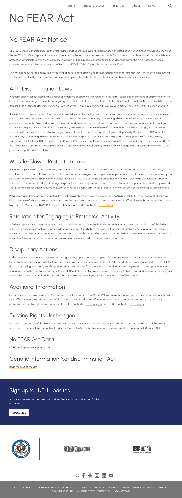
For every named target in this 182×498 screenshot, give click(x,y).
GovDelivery (111, 475)
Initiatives (118, 5)
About (136, 5)
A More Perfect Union (142, 449)
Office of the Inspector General (56, 487)
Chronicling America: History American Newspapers (77, 449)
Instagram (97, 475)
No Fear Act (28, 487)
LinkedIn (104, 475)
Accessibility (84, 487)
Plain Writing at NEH (62, 491)
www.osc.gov (105, 204)
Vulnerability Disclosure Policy (93, 491)
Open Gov (163, 487)
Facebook (83, 475)
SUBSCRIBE (19, 412)
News (151, 5)
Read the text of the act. (23, 366)
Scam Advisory (122, 491)
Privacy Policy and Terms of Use (112, 487)
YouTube (90, 475)
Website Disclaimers (143, 487)
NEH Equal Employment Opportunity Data (32, 347)
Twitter (77, 475)
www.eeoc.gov (94, 303)
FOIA (16, 487)
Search (170, 6)
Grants (71, 5)
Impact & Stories (94, 5)
